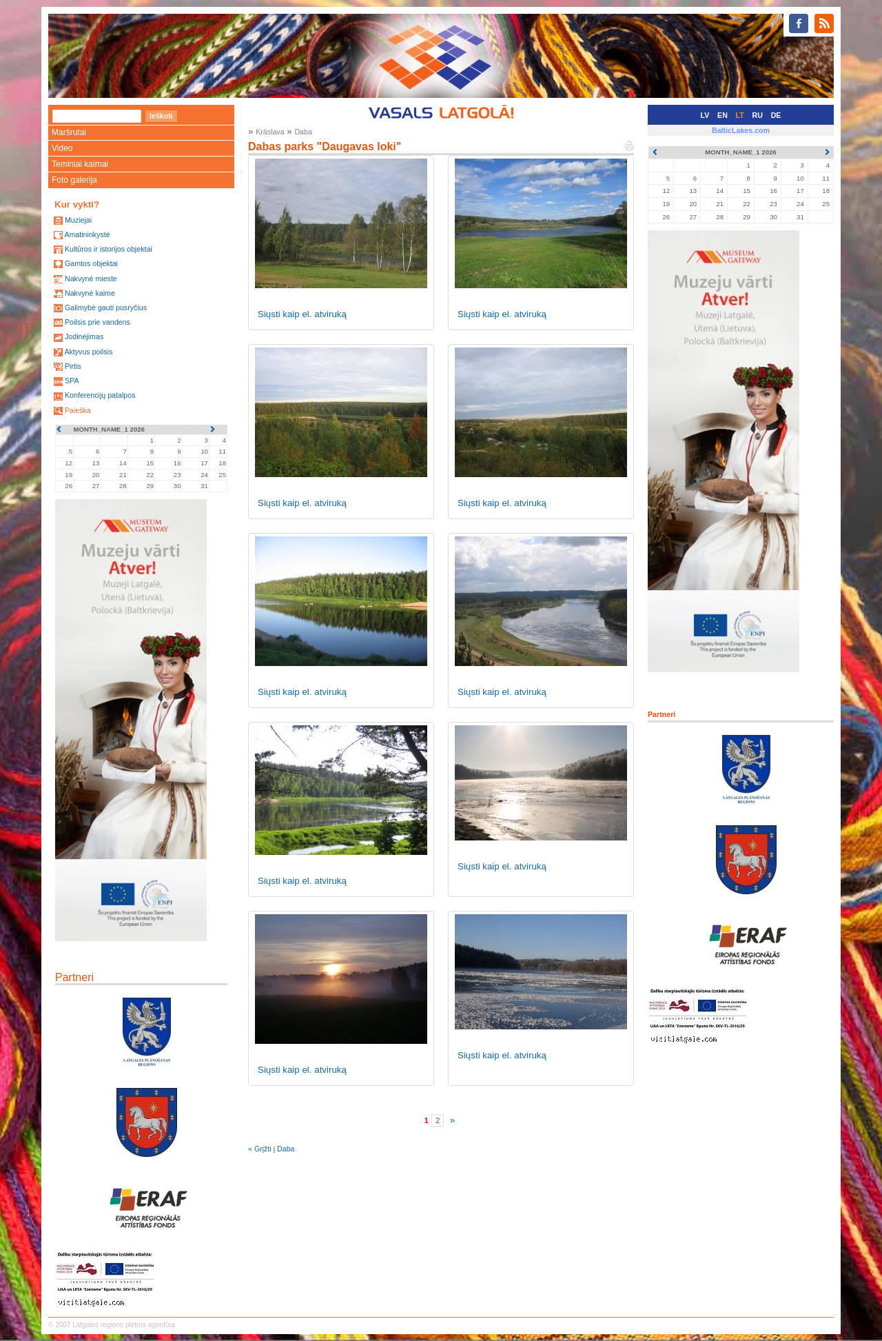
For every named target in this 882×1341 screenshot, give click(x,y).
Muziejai (78, 220)
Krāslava (270, 132)
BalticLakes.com (741, 130)
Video (62, 148)
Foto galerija (74, 180)
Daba (302, 132)
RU (757, 115)
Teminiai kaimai (80, 164)
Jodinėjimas (84, 336)
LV (705, 115)
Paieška (78, 410)
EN (722, 115)
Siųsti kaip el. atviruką (302, 314)
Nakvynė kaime (90, 293)
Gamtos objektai (91, 263)
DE (776, 115)
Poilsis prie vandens (97, 322)
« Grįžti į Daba (271, 1149)
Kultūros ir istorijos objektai (108, 249)
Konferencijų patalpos (100, 395)
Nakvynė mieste (91, 278)
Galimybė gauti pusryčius (106, 307)
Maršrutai (69, 132)
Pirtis (73, 366)
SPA (72, 380)
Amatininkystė (87, 234)
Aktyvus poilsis (88, 351)
